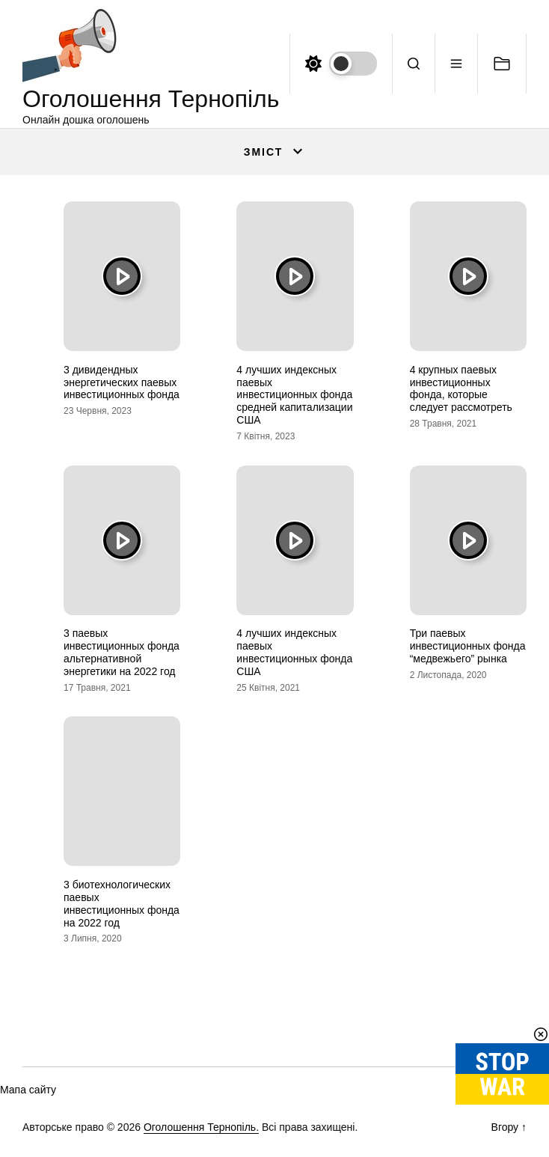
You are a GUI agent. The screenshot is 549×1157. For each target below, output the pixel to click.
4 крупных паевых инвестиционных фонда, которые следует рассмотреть (461, 388)
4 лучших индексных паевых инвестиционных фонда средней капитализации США (294, 395)
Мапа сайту (28, 1090)
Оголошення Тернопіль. (201, 1127)
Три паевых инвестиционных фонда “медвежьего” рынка (468, 646)
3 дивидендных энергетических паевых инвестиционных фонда (122, 382)
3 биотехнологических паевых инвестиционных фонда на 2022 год (122, 903)
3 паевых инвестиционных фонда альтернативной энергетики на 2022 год (122, 652)
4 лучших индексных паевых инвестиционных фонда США (294, 652)
